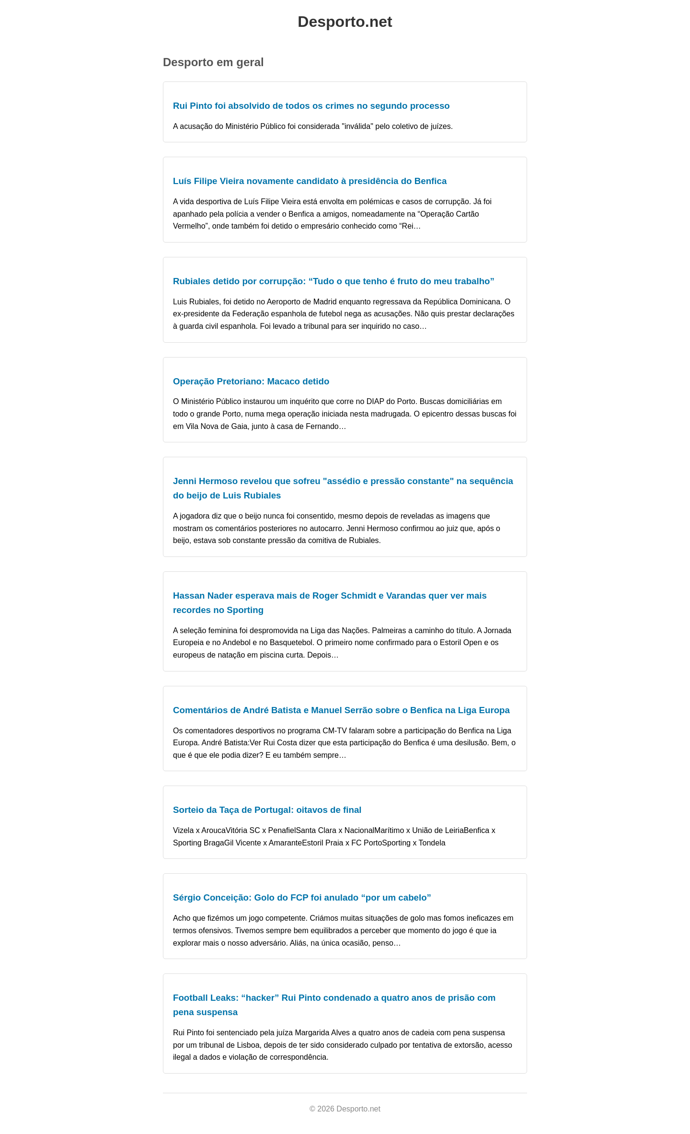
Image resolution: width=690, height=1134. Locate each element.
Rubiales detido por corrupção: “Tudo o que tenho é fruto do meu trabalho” (333, 281)
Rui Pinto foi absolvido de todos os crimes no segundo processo (311, 106)
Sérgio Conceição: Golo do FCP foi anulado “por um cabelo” (302, 897)
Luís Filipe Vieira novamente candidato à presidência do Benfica (310, 181)
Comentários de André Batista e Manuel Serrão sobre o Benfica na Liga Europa (341, 710)
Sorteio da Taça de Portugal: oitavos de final (267, 810)
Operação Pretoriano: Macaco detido (251, 381)
